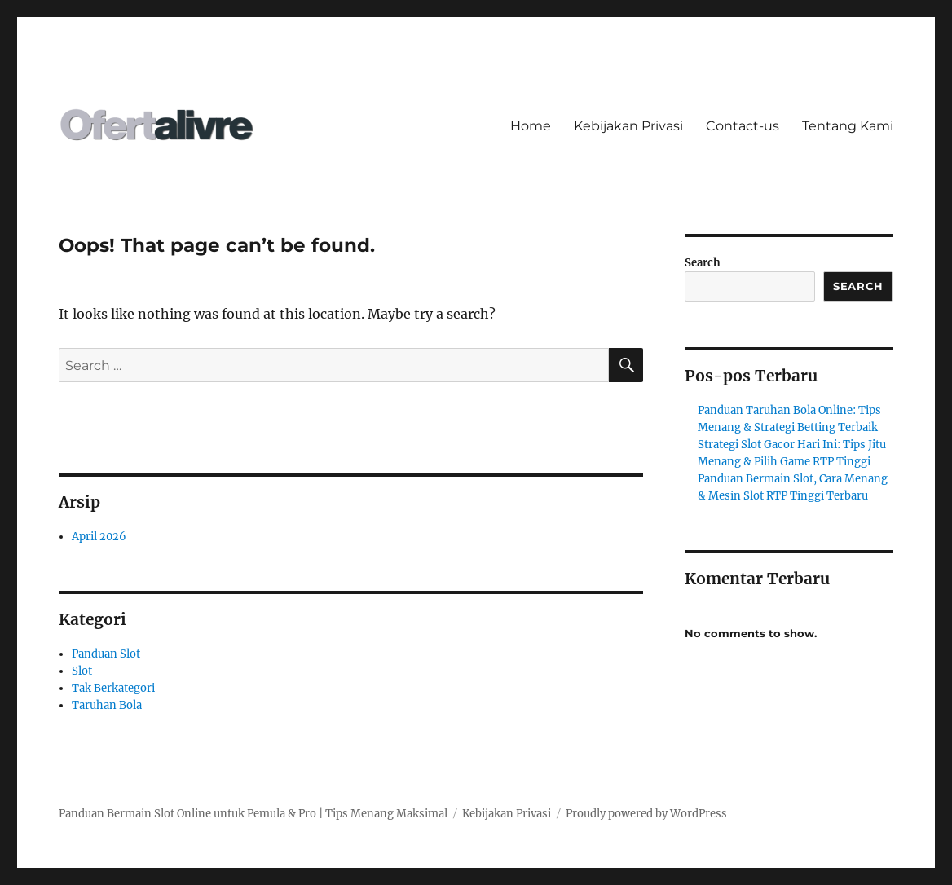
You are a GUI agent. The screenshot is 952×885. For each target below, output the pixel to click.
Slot (82, 671)
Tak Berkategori (113, 688)
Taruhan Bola (107, 705)
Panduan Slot (106, 654)
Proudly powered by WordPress (646, 814)
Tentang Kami (847, 126)
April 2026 (99, 537)
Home (530, 126)
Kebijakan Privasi (628, 126)
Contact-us (742, 126)
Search (703, 263)
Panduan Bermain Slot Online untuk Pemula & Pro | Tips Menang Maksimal (253, 814)
